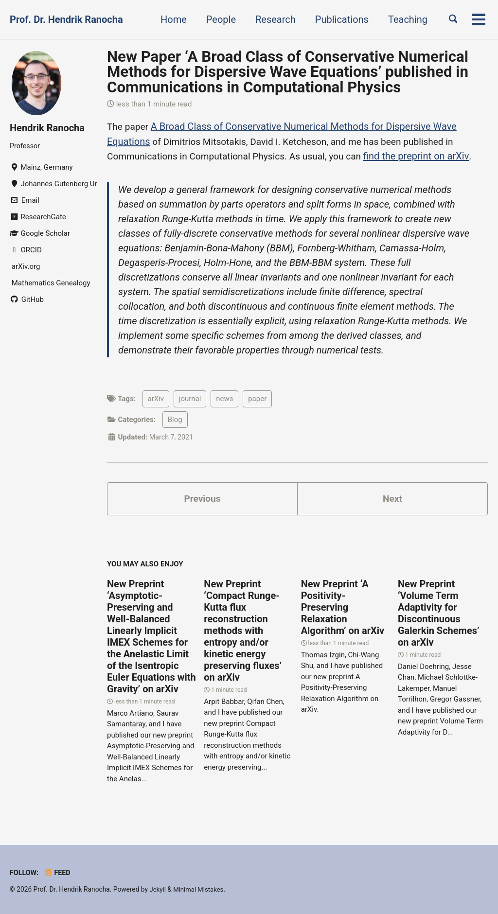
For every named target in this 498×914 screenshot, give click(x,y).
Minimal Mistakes (200, 889)
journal (190, 399)
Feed (58, 872)
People (216, 19)
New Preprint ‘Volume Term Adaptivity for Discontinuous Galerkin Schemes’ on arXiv (439, 615)
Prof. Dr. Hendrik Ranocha (66, 19)
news (224, 399)
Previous (202, 500)
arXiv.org (25, 267)
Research (271, 19)
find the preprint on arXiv (428, 155)
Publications (337, 19)
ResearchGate (38, 217)
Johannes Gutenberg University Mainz (53, 184)
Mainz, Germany (41, 167)
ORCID (26, 250)
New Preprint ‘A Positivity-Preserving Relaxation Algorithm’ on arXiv (342, 609)
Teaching (403, 19)
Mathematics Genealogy (50, 283)
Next (392, 500)
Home (169, 19)
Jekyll (157, 889)
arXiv (156, 399)
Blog (175, 420)
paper (257, 399)
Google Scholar (40, 233)
